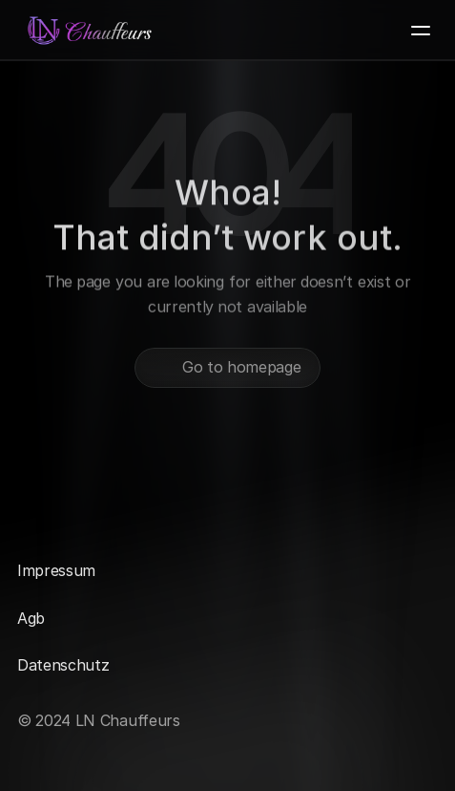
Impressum (56, 570)
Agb (31, 618)
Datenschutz (63, 664)
